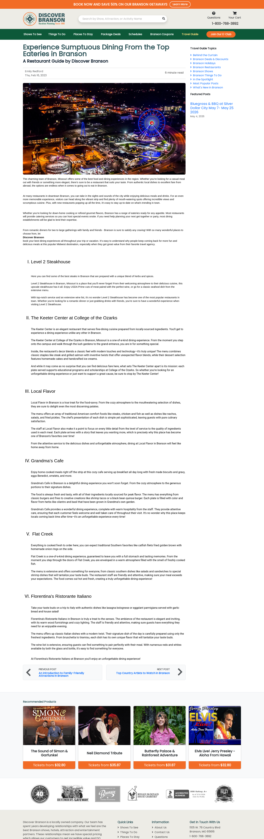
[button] (132, 4)
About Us (159, 827)
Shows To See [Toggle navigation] (33, 34)
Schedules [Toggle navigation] (135, 34)
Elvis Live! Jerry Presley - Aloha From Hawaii (215, 753)
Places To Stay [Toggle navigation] (83, 34)
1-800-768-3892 (225, 23)
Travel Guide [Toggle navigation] (190, 34)
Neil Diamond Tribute (104, 753)
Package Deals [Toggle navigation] (111, 34)
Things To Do (127, 832)
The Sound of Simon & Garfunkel (49, 753)
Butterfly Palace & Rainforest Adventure (160, 753)
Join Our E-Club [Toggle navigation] (221, 34)
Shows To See (128, 827)
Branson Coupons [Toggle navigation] (162, 34)
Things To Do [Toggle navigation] (56, 34)
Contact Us (161, 832)
